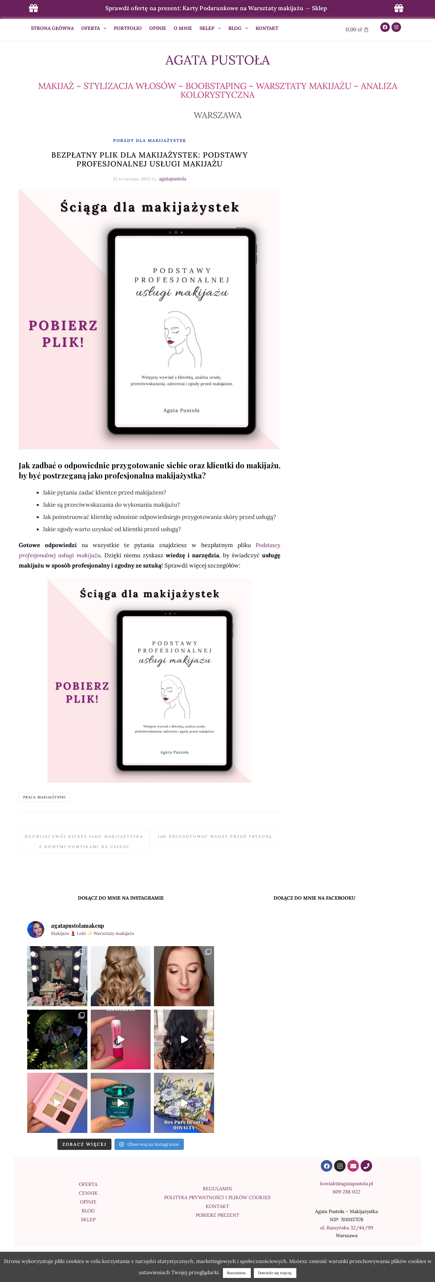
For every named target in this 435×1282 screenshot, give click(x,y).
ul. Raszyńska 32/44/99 (346, 1228)
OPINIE (157, 28)
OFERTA (93, 28)
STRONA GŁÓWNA (52, 28)
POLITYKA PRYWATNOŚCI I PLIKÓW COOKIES (217, 1197)
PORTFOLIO (128, 28)
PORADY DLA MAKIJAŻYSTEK (149, 140)
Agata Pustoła (218, 60)
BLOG (238, 28)
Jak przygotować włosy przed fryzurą (215, 836)
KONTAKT (267, 28)
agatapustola (172, 179)
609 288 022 (347, 1192)
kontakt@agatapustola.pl (346, 1183)
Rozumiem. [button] (237, 1272)
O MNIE (183, 28)
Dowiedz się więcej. (275, 1272)
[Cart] (357, 29)
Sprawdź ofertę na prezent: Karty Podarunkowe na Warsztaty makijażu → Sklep (216, 8)
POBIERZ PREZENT (217, 1215)
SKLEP (210, 28)
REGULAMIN (217, 1189)
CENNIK (88, 1193)
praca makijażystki (44, 797)
